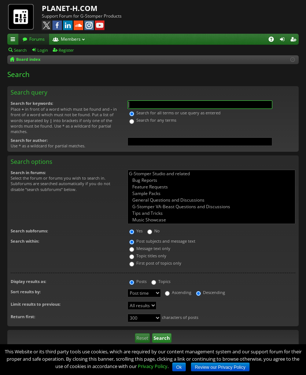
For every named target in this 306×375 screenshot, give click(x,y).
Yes (136, 231)
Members (71, 39)
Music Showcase (211, 220)
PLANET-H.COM (69, 8)
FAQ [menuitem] (273, 40)
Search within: (25, 241)
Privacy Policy (152, 366)
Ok (179, 367)
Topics (160, 281)
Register (66, 50)
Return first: (23, 316)
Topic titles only (147, 255)
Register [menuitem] (295, 40)
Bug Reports (211, 180)
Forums (37, 39)
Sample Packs (211, 193)
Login (42, 50)
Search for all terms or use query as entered (175, 112)
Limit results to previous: (35, 304)
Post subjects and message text (162, 241)
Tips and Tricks (211, 213)
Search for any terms (152, 120)
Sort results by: (26, 291)
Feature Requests (211, 187)
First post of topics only (155, 263)
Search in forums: (28, 172)
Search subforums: (29, 231)
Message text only (149, 248)
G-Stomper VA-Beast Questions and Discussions (211, 206)
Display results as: (28, 281)
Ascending (178, 292)
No (153, 231)
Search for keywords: (32, 103)
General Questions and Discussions (211, 200)
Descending (210, 292)
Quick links (14, 40)
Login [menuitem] (284, 40)
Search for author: (29, 140)
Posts (138, 281)
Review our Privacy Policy (220, 367)
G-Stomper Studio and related (211, 173)
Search (20, 50)
